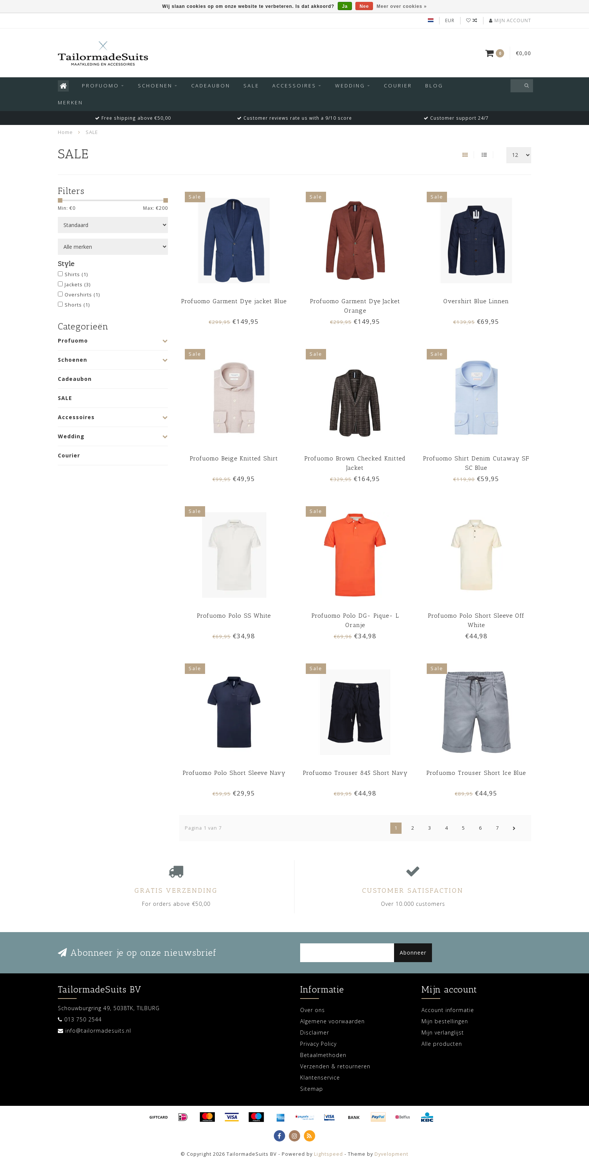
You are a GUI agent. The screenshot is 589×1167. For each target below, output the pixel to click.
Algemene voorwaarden (332, 1021)
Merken (70, 102)
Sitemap (311, 1088)
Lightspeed (328, 1154)
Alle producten (441, 1043)
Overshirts (82, 295)
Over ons (312, 1010)
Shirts (76, 274)
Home (65, 132)
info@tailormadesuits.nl (98, 1030)
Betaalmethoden (323, 1055)
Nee (364, 6)
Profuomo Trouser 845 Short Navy (355, 772)
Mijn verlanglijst (442, 1032)
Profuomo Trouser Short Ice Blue (476, 772)
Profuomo (100, 85)
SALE (251, 85)
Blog (434, 85)
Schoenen (155, 85)
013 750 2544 (83, 1019)
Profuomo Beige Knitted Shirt (234, 458)
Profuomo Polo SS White (234, 615)
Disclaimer (314, 1032)
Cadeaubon (210, 85)
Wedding (350, 85)
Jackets (78, 284)
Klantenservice (320, 1077)
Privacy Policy (318, 1043)
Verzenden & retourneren (335, 1066)
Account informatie (447, 1010)
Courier (398, 85)
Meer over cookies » (402, 6)
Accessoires (294, 85)
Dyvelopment (391, 1154)
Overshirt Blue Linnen (476, 301)
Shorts (77, 305)
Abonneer (413, 952)
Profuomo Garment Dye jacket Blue (234, 301)
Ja (344, 6)
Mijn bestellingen (444, 1021)
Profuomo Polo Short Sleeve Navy (234, 772)
